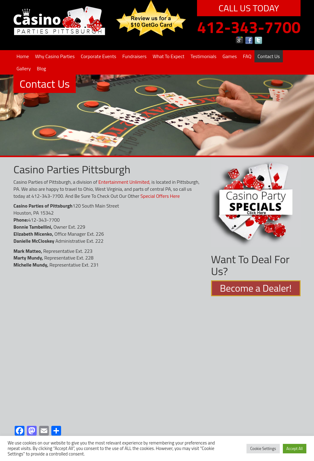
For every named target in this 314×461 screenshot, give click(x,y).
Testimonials (204, 56)
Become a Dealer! (256, 288)
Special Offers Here (160, 196)
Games (229, 56)
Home (22, 56)
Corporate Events (98, 56)
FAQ (247, 56)
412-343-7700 (249, 27)
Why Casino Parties (55, 56)
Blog (41, 68)
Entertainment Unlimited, (124, 182)
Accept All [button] (295, 448)
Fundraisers (134, 56)
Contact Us (268, 56)
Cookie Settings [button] (263, 448)
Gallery (23, 68)
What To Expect (168, 56)
